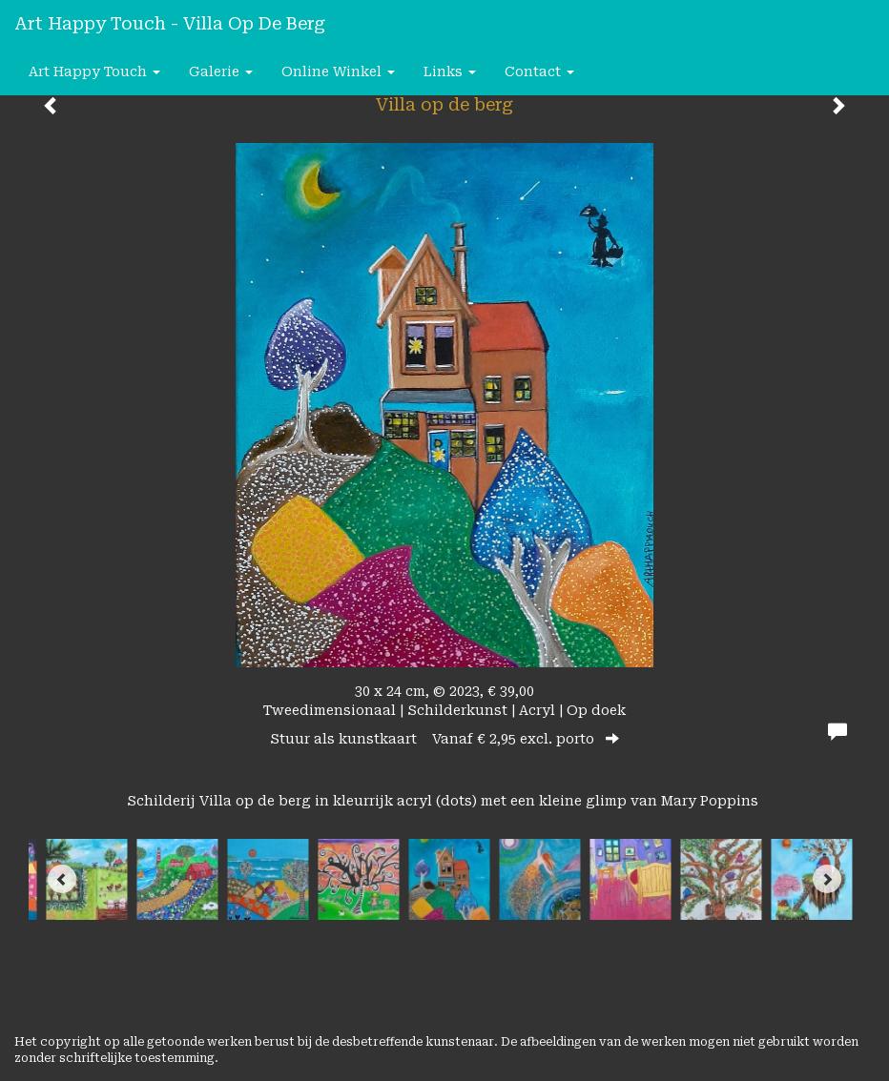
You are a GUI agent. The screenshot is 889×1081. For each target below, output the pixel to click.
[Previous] (62, 879)
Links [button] (450, 71)
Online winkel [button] (338, 71)
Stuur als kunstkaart (444, 738)
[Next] (827, 879)
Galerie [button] (221, 71)
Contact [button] (539, 71)
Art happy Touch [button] (94, 71)
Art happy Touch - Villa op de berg (169, 23)
